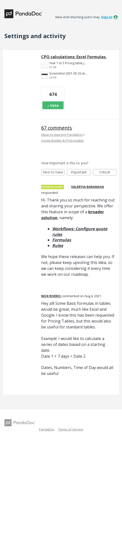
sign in (106, 17)
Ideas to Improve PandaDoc (62, 134)
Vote (54, 105)
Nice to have (54, 172)
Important (80, 172)
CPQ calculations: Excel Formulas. (73, 57)
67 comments (56, 127)
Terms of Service (70, 429)
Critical (107, 172)
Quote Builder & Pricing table (62, 140)
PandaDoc (46, 429)
